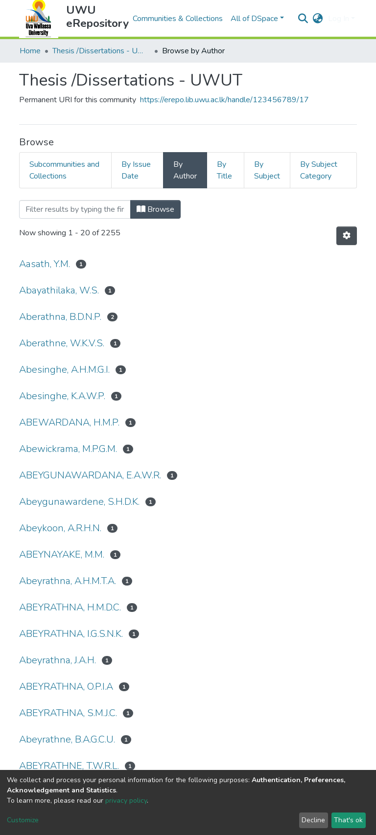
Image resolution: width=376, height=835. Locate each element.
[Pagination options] (346, 235)
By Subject (267, 170)
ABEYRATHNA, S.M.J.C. (68, 713)
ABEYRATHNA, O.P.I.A (66, 686)
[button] (318, 18)
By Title (224, 170)
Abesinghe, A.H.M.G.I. (64, 369)
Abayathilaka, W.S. (59, 290)
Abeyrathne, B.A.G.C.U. (67, 739)
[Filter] (75, 209)
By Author (185, 170)
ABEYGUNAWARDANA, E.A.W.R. (90, 475)
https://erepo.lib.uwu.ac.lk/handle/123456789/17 (224, 99)
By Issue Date (136, 170)
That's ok (348, 820)
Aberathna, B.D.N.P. (60, 316)
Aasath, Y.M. (44, 264)
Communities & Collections (178, 18)
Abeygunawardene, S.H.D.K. (79, 501)
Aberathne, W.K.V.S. (61, 343)
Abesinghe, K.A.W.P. (62, 396)
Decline (313, 820)
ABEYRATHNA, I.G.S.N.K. (71, 633)
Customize (23, 820)
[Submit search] (303, 18)
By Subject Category (318, 170)
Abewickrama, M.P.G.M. (68, 448)
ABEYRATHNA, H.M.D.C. (70, 607)
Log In (338, 18)
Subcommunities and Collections (64, 170)
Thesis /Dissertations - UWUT (101, 50)
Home (30, 50)
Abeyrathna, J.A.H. (57, 660)
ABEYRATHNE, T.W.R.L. (69, 765)
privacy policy (126, 800)
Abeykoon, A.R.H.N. (60, 528)
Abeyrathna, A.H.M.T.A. (67, 580)
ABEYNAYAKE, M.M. (61, 554)
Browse (155, 209)
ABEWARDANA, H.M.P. (69, 422)
